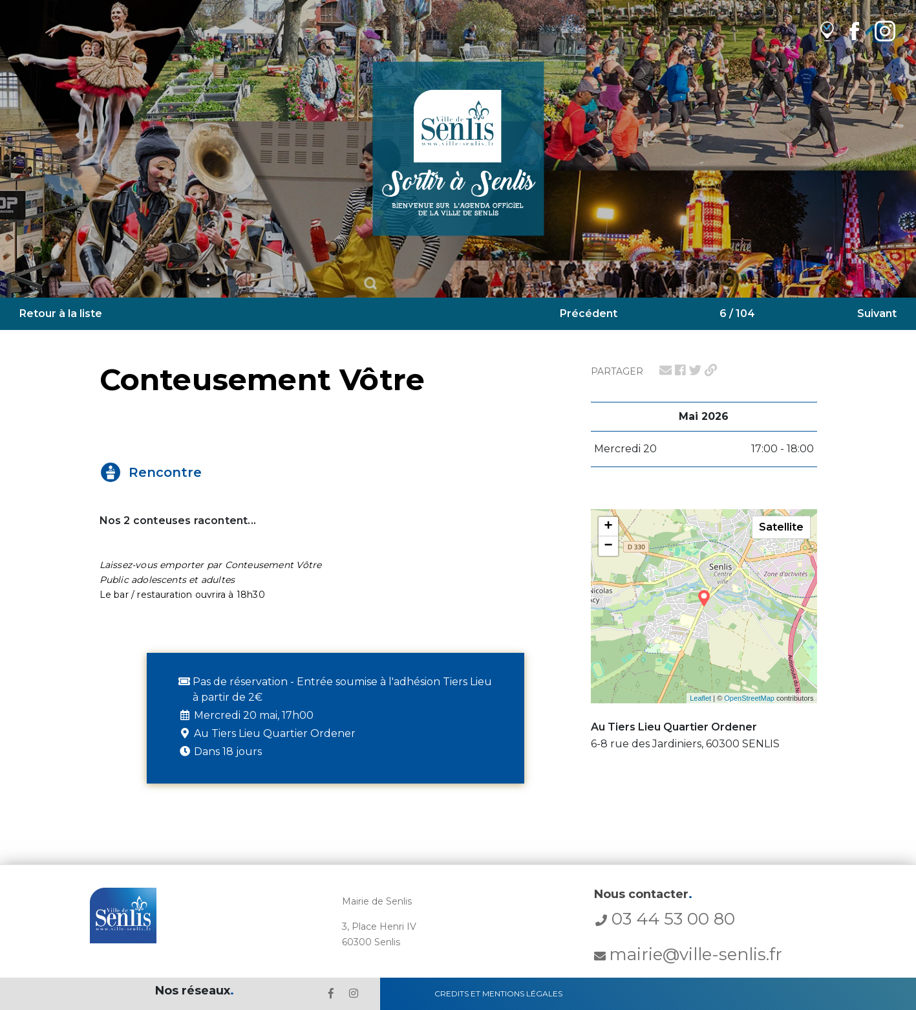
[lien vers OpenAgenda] (827, 31)
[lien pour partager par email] (665, 370)
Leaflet (700, 698)
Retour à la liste (60, 313)
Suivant (877, 313)
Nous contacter (643, 894)
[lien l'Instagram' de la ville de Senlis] (353, 993)
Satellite (781, 527)
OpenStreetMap (749, 698)
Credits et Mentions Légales (498, 993)
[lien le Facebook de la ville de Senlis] (331, 993)
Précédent (588, 313)
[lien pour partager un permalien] (711, 370)
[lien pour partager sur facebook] (680, 370)
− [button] (608, 546)
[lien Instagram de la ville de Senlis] (885, 31)
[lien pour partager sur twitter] (695, 370)
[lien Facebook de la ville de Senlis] (854, 31)
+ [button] (608, 526)
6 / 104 (737, 313)
